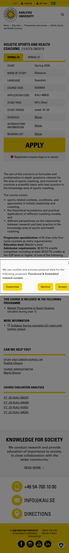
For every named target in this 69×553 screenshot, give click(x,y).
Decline (45, 286)
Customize (12, 286)
